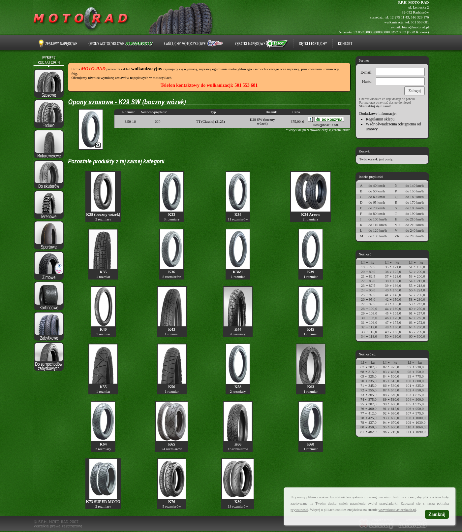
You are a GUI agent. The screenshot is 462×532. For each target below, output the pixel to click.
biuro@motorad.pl (415, 27)
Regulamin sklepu (380, 119)
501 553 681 (420, 22)
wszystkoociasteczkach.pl (397, 510)
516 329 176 (420, 17)
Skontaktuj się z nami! (375, 106)
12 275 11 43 (399, 17)
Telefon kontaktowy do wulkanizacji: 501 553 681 (209, 85)
